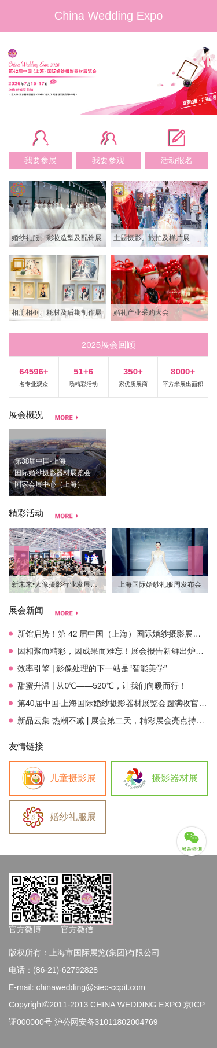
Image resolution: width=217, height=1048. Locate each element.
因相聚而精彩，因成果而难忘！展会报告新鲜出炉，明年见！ (112, 651)
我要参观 (108, 160)
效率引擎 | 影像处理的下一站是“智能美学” (92, 668)
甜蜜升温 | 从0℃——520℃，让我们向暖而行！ (102, 685)
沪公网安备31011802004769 (106, 1022)
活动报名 (176, 160)
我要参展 (40, 160)
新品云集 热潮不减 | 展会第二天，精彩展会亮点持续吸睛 (112, 720)
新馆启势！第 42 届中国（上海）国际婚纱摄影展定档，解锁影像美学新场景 (112, 633)
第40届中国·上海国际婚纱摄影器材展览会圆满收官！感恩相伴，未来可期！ (112, 703)
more (66, 417)
